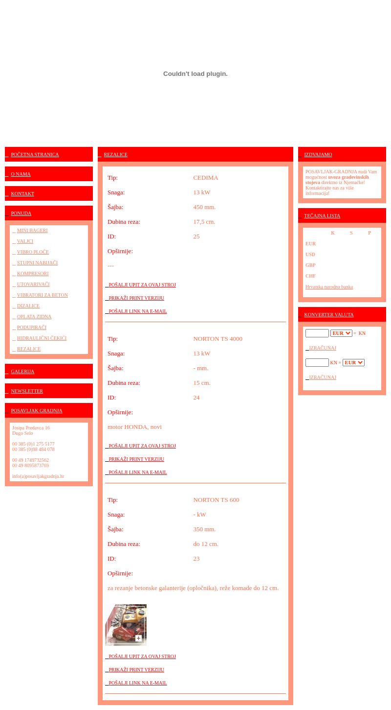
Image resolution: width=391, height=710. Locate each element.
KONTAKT (23, 193)
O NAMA (21, 174)
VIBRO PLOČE (33, 252)
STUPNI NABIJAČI (37, 262)
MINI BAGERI (32, 230)
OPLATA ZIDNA (34, 316)
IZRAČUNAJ (323, 348)
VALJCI (25, 241)
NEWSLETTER (27, 391)
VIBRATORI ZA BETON (42, 295)
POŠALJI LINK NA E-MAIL (138, 311)
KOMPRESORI (32, 273)
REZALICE (29, 349)
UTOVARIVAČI (33, 284)
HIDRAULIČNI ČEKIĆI (41, 338)
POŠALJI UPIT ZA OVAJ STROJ (142, 284)
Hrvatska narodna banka (329, 286)
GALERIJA (23, 371)
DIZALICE (28, 305)
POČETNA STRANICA (35, 154)
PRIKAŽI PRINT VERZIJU (137, 298)
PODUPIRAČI (31, 327)
